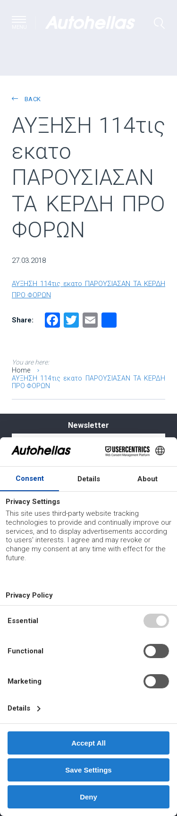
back (26, 99)
